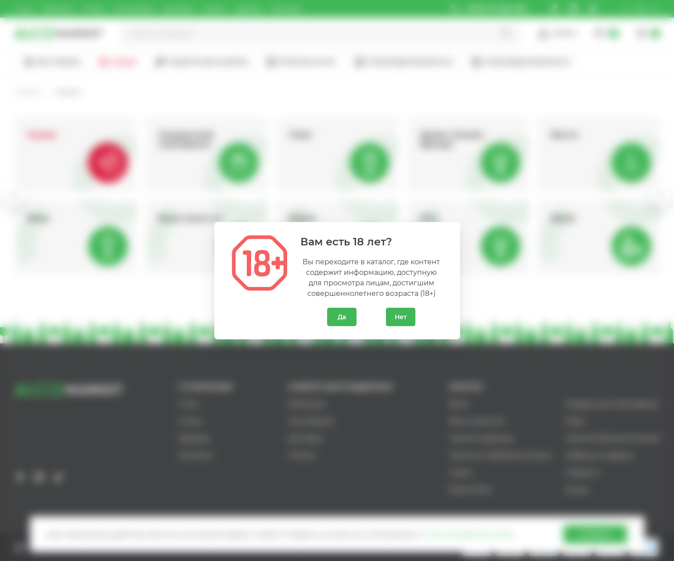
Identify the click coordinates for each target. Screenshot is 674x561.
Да (342, 317)
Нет (401, 317)
